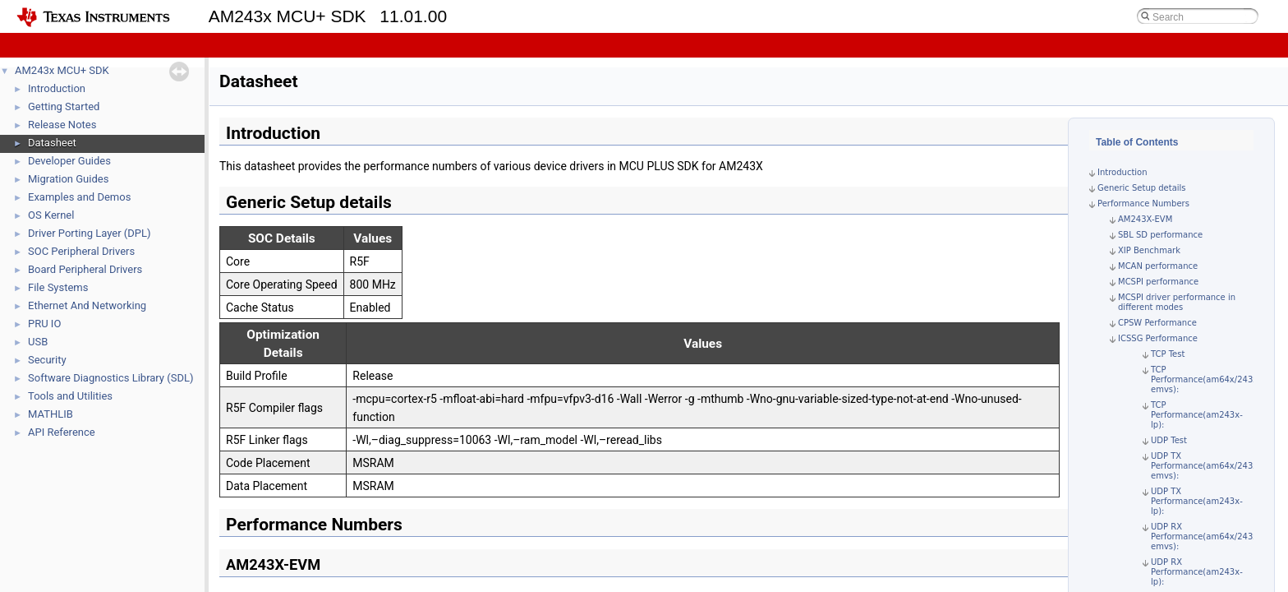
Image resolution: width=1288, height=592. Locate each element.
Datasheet (52, 142)
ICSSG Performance (1158, 338)
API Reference (61, 432)
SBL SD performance (1160, 234)
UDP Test (1169, 440)
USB (38, 341)
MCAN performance (1158, 266)
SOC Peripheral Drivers (81, 251)
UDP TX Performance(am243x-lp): (1197, 501)
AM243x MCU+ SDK (62, 70)
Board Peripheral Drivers (85, 269)
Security (47, 360)
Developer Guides (69, 161)
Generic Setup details (1141, 187)
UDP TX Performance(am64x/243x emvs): (1204, 465)
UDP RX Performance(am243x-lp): (1197, 571)
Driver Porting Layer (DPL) (89, 233)
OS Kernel (51, 215)
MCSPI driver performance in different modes (1176, 302)
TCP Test (1167, 353)
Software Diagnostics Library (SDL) (110, 378)
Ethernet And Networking (87, 305)
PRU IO (44, 323)
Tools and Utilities (70, 396)
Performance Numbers (1143, 203)
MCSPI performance (1158, 281)
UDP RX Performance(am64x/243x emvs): (1204, 536)
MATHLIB (50, 414)
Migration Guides (68, 179)
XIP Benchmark (1149, 250)
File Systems (58, 287)
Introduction (56, 88)
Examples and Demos (79, 197)
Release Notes (62, 124)
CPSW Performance (1157, 322)
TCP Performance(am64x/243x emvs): (1204, 379)
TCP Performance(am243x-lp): (1197, 414)
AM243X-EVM (1145, 219)
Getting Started (63, 106)
